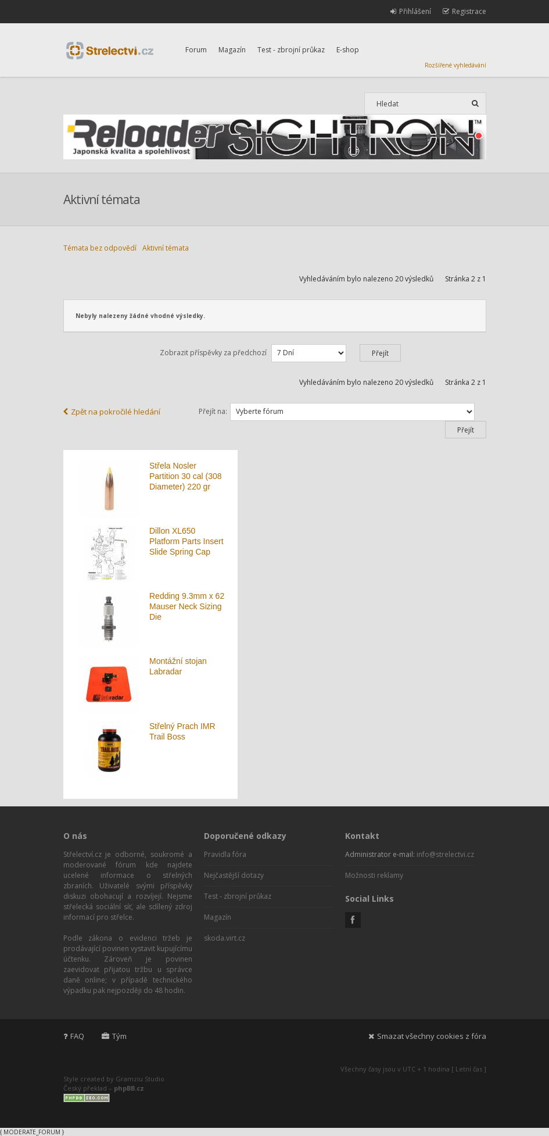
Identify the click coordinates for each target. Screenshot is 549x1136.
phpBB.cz (129, 1088)
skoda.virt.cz (224, 938)
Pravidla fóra (225, 854)
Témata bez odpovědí (100, 248)
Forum (196, 50)
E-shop (347, 50)
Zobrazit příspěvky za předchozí (280, 353)
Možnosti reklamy (374, 875)
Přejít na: (213, 411)
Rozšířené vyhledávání (455, 65)
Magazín (232, 50)
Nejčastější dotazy (234, 875)
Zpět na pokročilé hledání (111, 411)
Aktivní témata (165, 248)
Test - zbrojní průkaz (291, 50)
